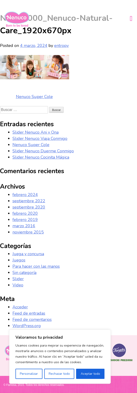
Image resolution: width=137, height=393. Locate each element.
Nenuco (19, 19)
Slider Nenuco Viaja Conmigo (39, 138)
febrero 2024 (25, 194)
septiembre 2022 (28, 201)
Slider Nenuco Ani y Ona (35, 132)
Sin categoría (24, 272)
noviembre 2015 (28, 232)
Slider (18, 279)
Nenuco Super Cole (34, 96)
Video (17, 285)
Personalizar (29, 374)
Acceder (20, 307)
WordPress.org (26, 326)
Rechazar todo (59, 374)
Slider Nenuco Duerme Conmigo (43, 151)
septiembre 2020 (28, 207)
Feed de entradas (28, 313)
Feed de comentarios (32, 319)
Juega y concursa (28, 254)
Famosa (119, 361)
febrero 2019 (25, 219)
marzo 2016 (23, 226)
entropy (61, 45)
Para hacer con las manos (36, 266)
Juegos (18, 260)
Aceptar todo (90, 374)
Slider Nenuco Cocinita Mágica (40, 157)
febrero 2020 (25, 213)
